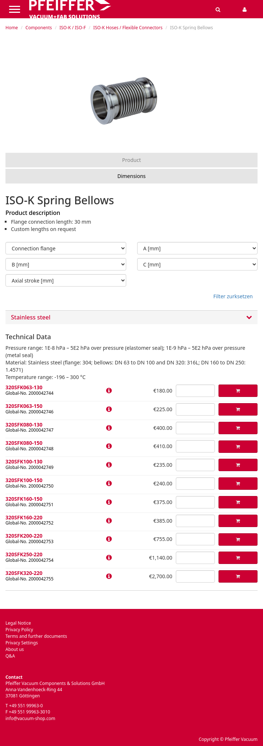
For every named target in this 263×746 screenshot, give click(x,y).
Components (39, 27)
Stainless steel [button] (131, 317)
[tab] (131, 317)
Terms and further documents (36, 636)
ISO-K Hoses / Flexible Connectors (128, 27)
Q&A (10, 656)
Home (11, 27)
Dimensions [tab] (131, 176)
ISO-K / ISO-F (72, 27)
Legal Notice (18, 623)
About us (14, 649)
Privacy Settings (21, 643)
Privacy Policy (19, 629)
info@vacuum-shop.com (30, 718)
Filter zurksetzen (233, 296)
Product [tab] (131, 159)
